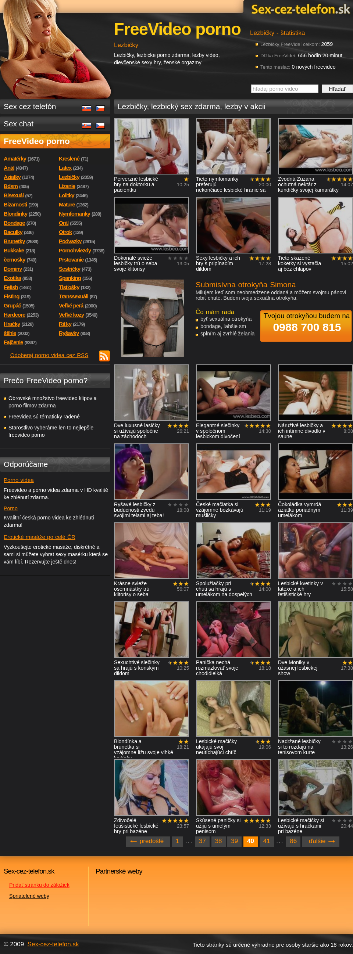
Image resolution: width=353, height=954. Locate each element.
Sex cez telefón (30, 106)
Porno (11, 508)
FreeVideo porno (37, 141)
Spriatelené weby (29, 896)
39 (234, 841)
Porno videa (19, 480)
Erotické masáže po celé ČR (39, 537)
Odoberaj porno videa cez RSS (49, 355)
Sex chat (18, 123)
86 (293, 841)
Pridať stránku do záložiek (39, 885)
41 (266, 841)
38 (218, 841)
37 (202, 841)
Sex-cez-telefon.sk (299, 8)
